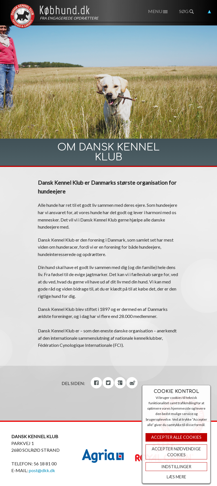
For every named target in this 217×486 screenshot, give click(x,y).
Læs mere (176, 476)
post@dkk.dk (42, 470)
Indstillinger (176, 466)
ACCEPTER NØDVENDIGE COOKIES (176, 451)
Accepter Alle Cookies (176, 437)
